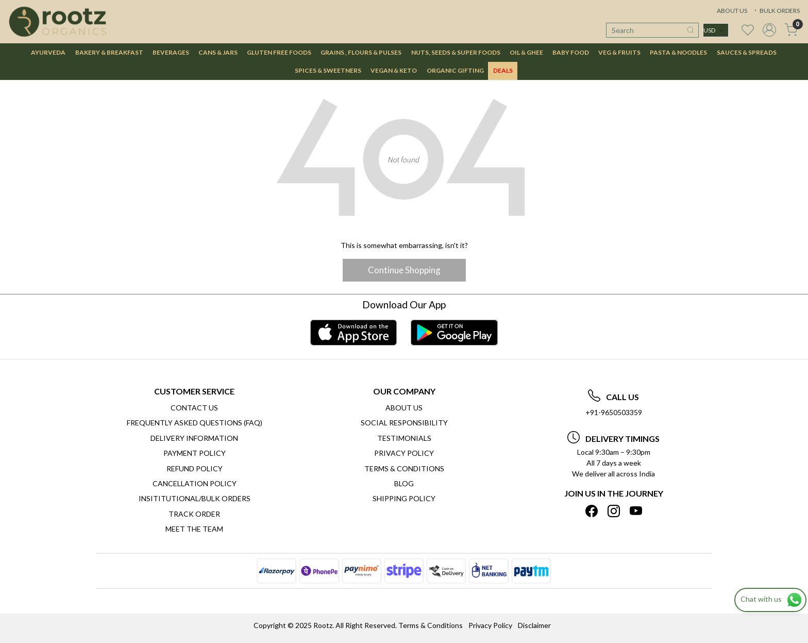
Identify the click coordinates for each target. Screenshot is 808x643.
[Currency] (716, 30)
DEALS (503, 70)
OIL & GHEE (526, 52)
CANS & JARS (218, 52)
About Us (404, 407)
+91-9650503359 (613, 412)
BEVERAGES (171, 52)
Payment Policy (194, 453)
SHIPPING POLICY (404, 498)
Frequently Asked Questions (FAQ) (194, 422)
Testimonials (404, 438)
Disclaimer (534, 625)
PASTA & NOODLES (678, 52)
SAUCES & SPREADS (747, 52)
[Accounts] (769, 30)
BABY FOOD (570, 52)
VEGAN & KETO (394, 70)
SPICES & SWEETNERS (328, 70)
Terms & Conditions (404, 468)
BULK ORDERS (776, 10)
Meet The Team (194, 528)
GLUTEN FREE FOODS (279, 52)
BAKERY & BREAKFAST (109, 52)
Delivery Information (194, 438)
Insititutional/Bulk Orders (194, 498)
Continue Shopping (404, 270)
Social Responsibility (404, 422)
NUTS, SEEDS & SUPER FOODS (455, 52)
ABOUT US (732, 10)
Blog (404, 483)
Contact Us (194, 407)
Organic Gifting (455, 70)
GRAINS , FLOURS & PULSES (361, 52)
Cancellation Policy (195, 483)
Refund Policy (194, 468)
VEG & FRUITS (619, 52)
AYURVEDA (48, 52)
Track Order (194, 513)
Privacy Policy (404, 453)
